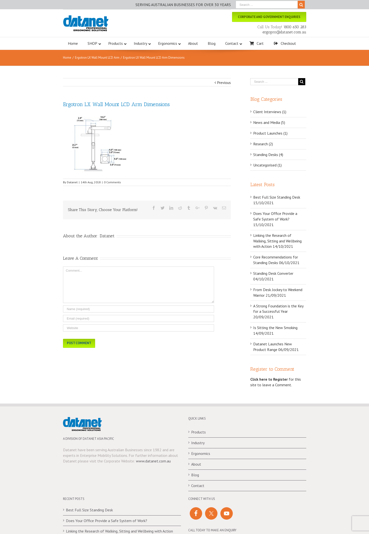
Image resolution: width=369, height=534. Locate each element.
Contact (197, 486)
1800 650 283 (294, 27)
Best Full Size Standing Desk (276, 198)
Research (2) (263, 144)
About (196, 465)
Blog (195, 475)
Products (198, 433)
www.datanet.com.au (153, 462)
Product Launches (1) (270, 134)
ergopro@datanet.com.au (284, 32)
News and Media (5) (269, 123)
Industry (198, 443)
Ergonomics (200, 454)
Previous (224, 83)
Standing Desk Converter (273, 274)
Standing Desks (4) (268, 155)
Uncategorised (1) (267, 166)
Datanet (72, 183)
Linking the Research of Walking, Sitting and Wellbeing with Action (277, 242)
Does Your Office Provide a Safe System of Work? (106, 521)
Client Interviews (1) (269, 112)
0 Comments (112, 183)
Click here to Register (269, 380)
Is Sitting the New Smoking (275, 328)
